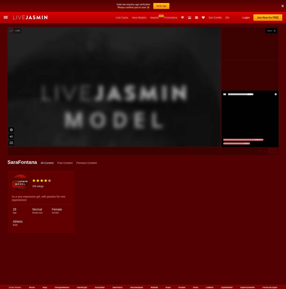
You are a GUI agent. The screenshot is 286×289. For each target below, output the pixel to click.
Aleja (44, 287)
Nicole (32, 287)
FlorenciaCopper (269, 287)
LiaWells (209, 287)
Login (246, 17)
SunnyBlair (100, 287)
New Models (139, 17)
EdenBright (82, 287)
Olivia (195, 287)
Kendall (182, 287)
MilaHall (154, 287)
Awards (154, 17)
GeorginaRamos (62, 287)
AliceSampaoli (136, 287)
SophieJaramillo (247, 287)
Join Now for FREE (268, 17)
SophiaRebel (227, 287)
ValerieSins (117, 287)
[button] (283, 6)
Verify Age (161, 6)
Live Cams (122, 17)
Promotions (170, 17)
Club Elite (182, 17)
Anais (168, 287)
